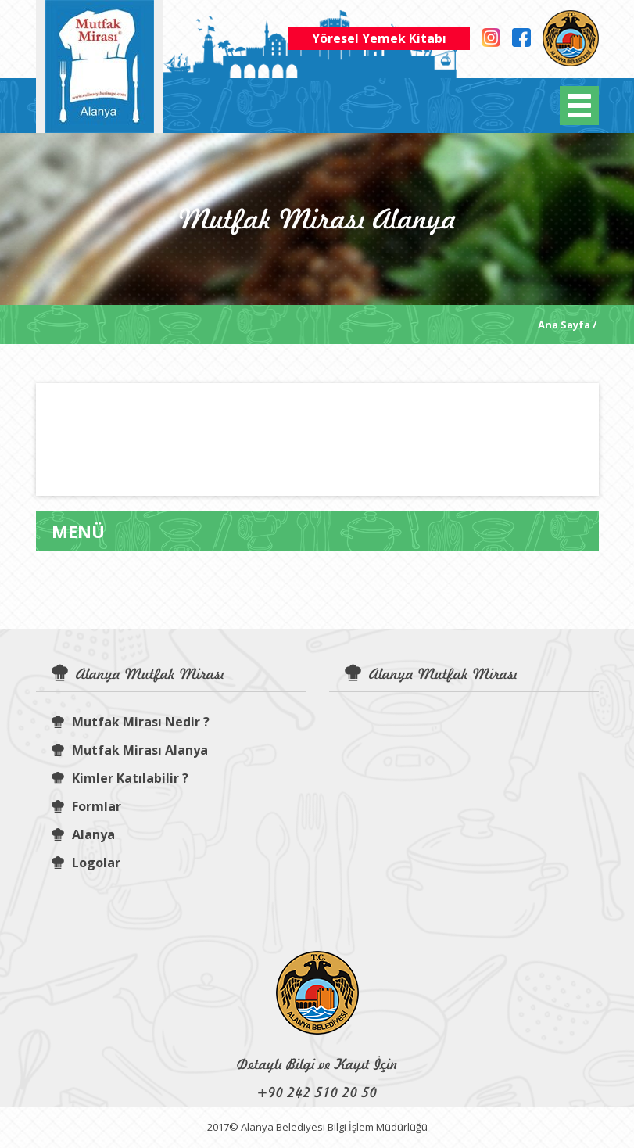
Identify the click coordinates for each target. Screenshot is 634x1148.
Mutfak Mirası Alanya (130, 750)
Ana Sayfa (564, 324)
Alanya (83, 834)
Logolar (86, 862)
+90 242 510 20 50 (317, 1092)
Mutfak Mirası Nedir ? (131, 721)
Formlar (86, 806)
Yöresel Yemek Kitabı (379, 38)
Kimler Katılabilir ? (120, 778)
